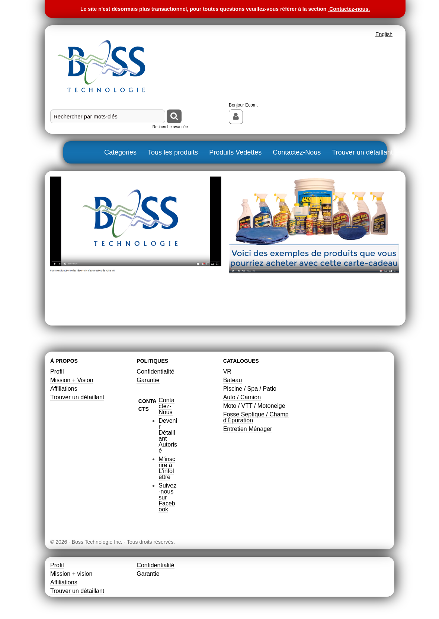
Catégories (120, 152)
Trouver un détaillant (362, 152)
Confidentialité (156, 371)
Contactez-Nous (297, 152)
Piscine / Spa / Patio (249, 388)
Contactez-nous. (349, 9)
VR (227, 371)
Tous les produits (173, 152)
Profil (57, 371)
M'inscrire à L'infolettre (166, 468)
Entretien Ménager (247, 429)
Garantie (148, 380)
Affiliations (63, 388)
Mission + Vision (71, 380)
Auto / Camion (242, 397)
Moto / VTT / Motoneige (254, 406)
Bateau (232, 380)
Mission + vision (71, 574)
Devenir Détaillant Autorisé (167, 436)
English (383, 34)
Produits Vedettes (235, 152)
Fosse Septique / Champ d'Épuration (256, 417)
